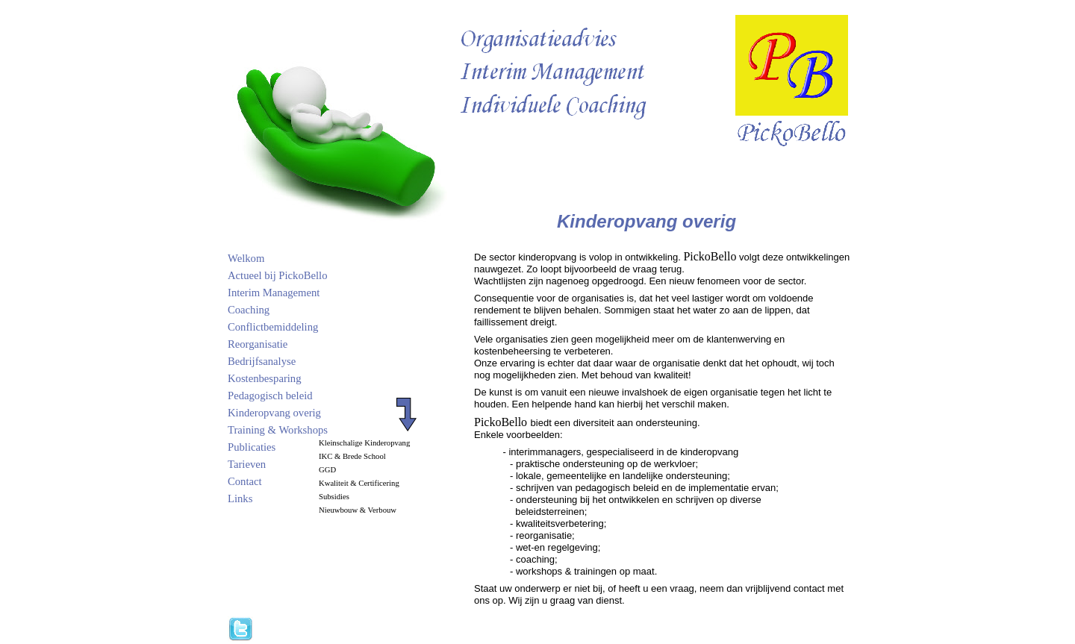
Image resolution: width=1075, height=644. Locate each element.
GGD (327, 470)
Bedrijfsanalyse (262, 361)
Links (240, 498)
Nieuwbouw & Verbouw (357, 510)
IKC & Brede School (352, 456)
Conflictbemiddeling (273, 327)
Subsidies (334, 497)
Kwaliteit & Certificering (359, 483)
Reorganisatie (257, 344)
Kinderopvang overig (274, 413)
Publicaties (251, 447)
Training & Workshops (278, 430)
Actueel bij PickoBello (278, 275)
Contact (245, 481)
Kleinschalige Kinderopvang (364, 443)
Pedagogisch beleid (270, 395)
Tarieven (247, 464)
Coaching (248, 310)
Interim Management (274, 292)
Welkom (246, 258)
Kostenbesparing (265, 378)
